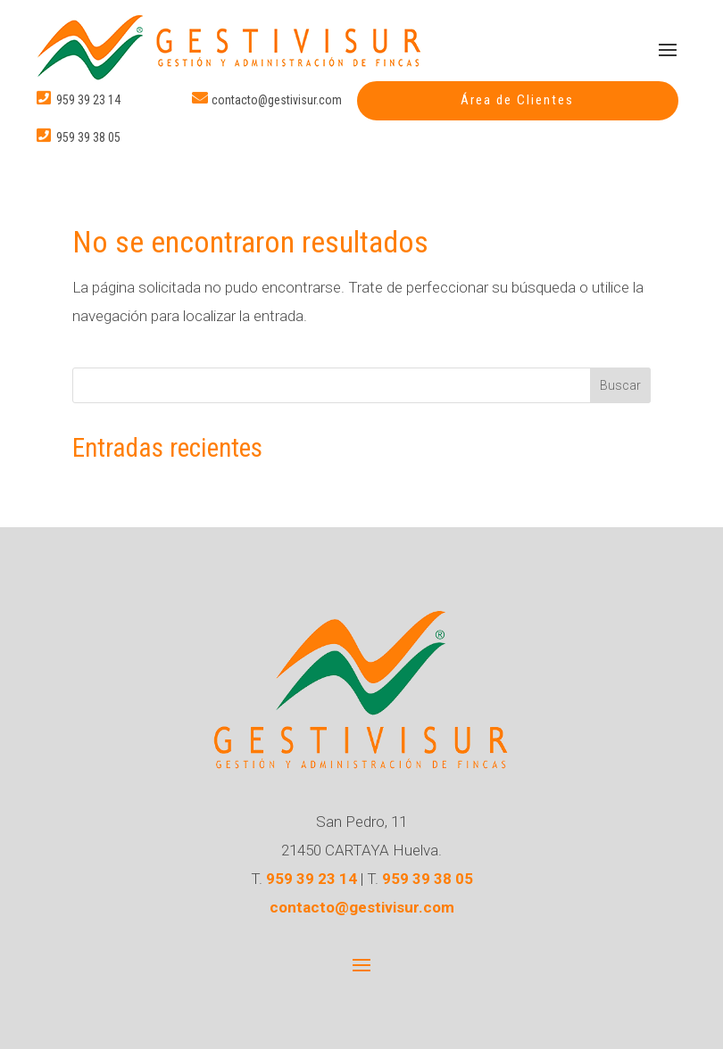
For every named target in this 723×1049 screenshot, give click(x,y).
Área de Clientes (517, 100)
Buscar (620, 385)
